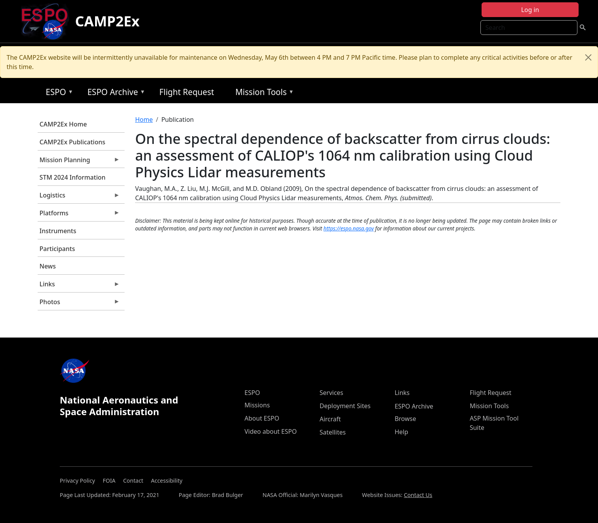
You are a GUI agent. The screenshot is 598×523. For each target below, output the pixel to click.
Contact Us (418, 495)
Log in (530, 9)
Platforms (79, 215)
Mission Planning (79, 162)
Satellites (332, 432)
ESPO (57, 93)
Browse (405, 418)
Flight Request (186, 92)
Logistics (79, 197)
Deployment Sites (344, 406)
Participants (57, 248)
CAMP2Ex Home (63, 124)
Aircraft (330, 419)
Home (144, 119)
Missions (257, 405)
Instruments (58, 231)
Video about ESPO (270, 431)
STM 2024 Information (73, 177)
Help (401, 432)
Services (331, 392)
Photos (79, 304)
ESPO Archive (114, 93)
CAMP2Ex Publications (72, 142)
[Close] (588, 57)
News (48, 266)
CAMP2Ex (107, 21)
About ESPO (261, 418)
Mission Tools (263, 93)
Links (79, 286)
